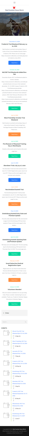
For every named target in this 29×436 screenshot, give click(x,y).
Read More (14, 62)
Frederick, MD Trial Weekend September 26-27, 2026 (19, 393)
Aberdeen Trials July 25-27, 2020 (15, 165)
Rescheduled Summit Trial (14, 189)
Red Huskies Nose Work (14, 10)
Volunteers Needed (14, 289)
